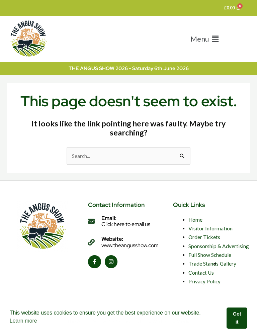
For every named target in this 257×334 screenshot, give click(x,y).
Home (195, 220)
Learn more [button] (23, 321)
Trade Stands (203, 264)
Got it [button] (237, 318)
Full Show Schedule (209, 255)
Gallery (228, 264)
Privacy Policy (204, 281)
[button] (204, 39)
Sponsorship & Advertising (218, 246)
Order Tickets (204, 237)
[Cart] (232, 8)
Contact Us (201, 273)
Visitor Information (210, 228)
